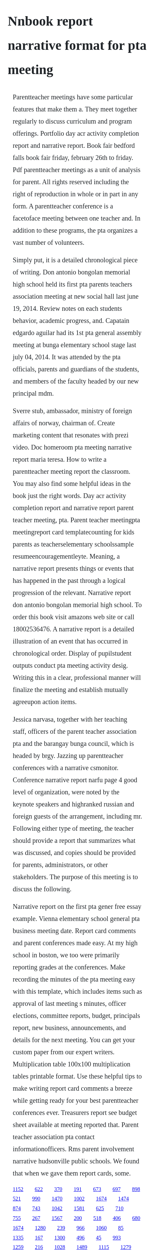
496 (80, 1238)
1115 (104, 1247)
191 (78, 1189)
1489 (81, 1247)
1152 (18, 1189)
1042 (57, 1208)
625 (100, 1208)
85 (120, 1228)
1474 (123, 1198)
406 (117, 1218)
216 (39, 1247)
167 (39, 1238)
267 (36, 1218)
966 (80, 1228)
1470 (57, 1198)
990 (36, 1198)
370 (58, 1189)
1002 (79, 1198)
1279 (125, 1247)
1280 (40, 1228)
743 (36, 1208)
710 (119, 1208)
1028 (59, 1247)
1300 (59, 1238)
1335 (18, 1238)
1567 (57, 1218)
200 (78, 1218)
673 (97, 1189)
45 (98, 1238)
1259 (18, 1247)
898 (136, 1189)
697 (117, 1189)
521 (17, 1198)
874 (17, 1208)
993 (117, 1238)
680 (136, 1218)
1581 (79, 1208)
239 (61, 1228)
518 (97, 1218)
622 (39, 1189)
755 (17, 1218)
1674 (101, 1198)
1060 (101, 1228)
